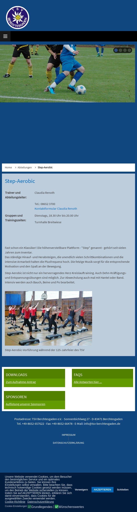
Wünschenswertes (71, 507)
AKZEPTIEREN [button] (102, 489)
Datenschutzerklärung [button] (40, 501)
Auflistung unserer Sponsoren (25, 404)
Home (8, 167)
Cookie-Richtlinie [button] (15, 501)
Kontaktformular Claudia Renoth (56, 208)
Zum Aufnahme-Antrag (21, 382)
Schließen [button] (123, 489)
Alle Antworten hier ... (88, 382)
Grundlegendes (41, 507)
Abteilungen (25, 167)
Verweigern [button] (81, 489)
